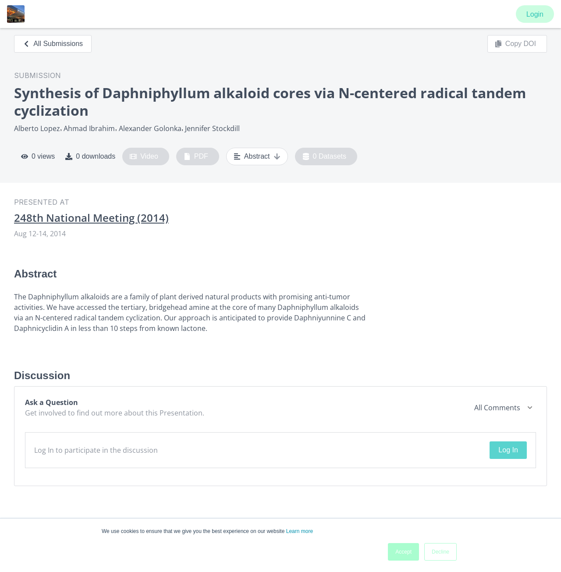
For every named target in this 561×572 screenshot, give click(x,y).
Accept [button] (403, 552)
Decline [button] (440, 552)
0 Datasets (324, 156)
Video (144, 156)
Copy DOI (515, 44)
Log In (508, 450)
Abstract (257, 156)
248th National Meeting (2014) (91, 218)
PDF (196, 156)
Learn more (299, 531)
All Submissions (53, 43)
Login (534, 14)
